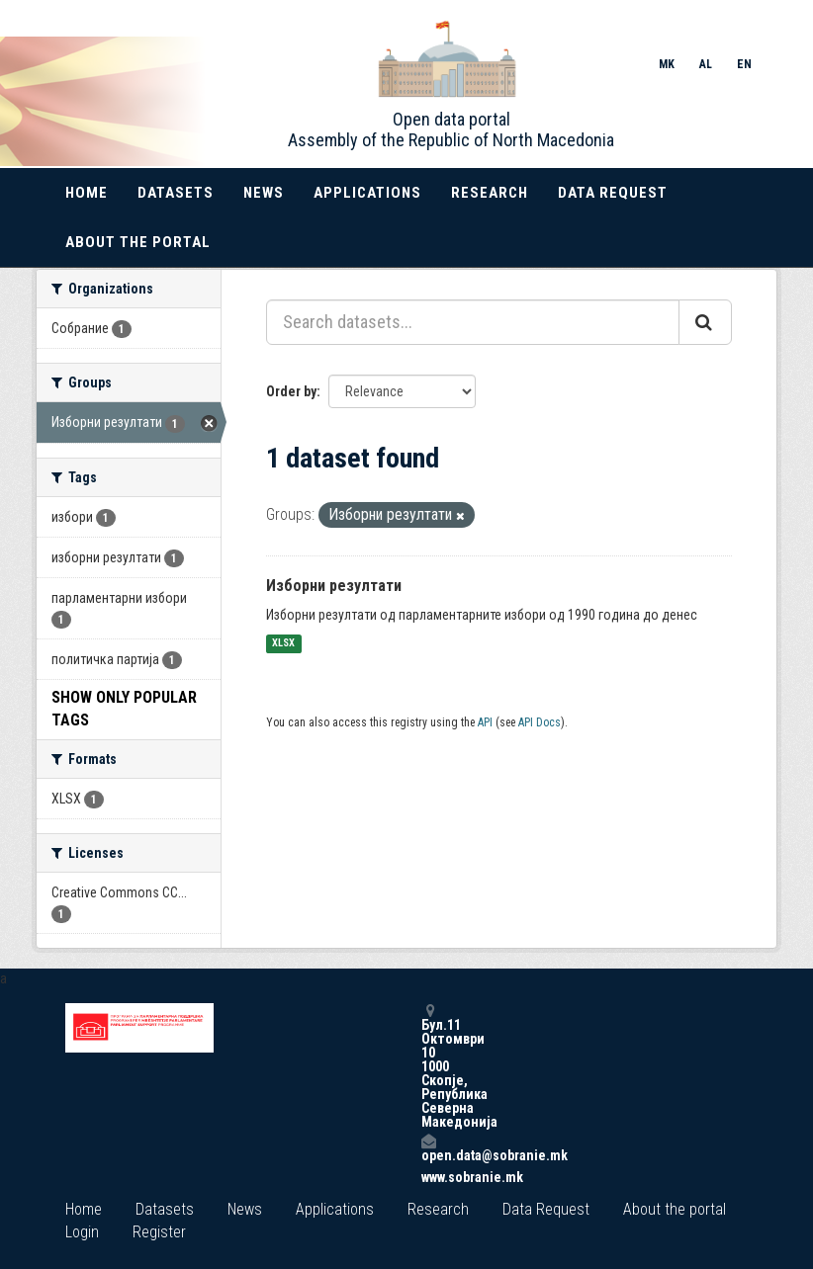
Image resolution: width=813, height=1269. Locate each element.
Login (82, 1232)
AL (705, 64)
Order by (291, 391)
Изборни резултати (334, 585)
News (263, 193)
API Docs (539, 722)
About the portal (138, 242)
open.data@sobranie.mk (428, 1148)
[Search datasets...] (472, 322)
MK (667, 64)
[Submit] (705, 322)
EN (744, 64)
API (485, 722)
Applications (367, 193)
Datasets (175, 193)
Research (489, 193)
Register (159, 1232)
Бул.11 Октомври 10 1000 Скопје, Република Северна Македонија (428, 1066)
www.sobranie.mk (428, 1177)
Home (86, 193)
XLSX (283, 643)
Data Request (613, 193)
